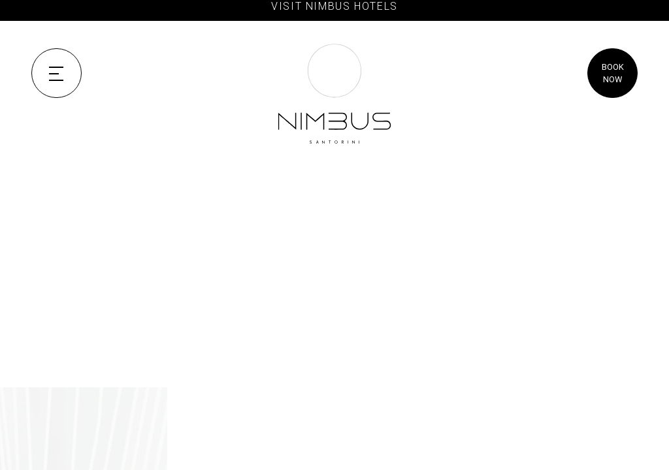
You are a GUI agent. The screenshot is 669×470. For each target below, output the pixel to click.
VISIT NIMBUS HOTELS (334, 6)
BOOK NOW (613, 73)
